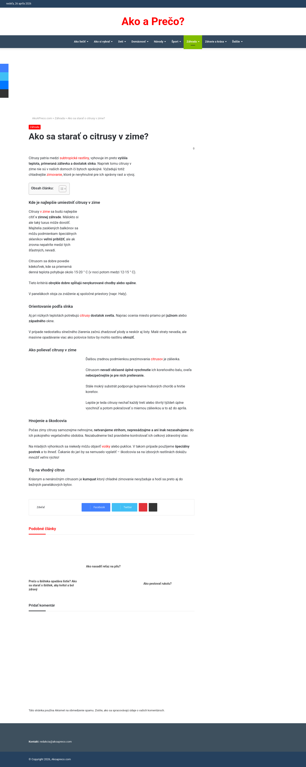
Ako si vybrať (102, 41)
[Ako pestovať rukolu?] (168, 559)
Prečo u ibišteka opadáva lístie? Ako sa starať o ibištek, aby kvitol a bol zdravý (53, 585)
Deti (120, 41)
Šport (174, 41)
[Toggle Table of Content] (60, 188)
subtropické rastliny (74, 158)
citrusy (85, 315)
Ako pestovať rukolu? (157, 583)
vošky (106, 446)
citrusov (157, 359)
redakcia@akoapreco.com (56, 741)
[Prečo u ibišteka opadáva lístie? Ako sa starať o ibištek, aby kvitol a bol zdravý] (54, 558)
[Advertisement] (153, 84)
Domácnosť (139, 41)
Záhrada (192, 41)
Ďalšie (236, 41)
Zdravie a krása (214, 41)
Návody (158, 41)
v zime (45, 212)
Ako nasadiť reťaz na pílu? (103, 566)
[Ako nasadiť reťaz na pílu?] (111, 550)
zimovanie (54, 175)
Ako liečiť (80, 41)
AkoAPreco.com (40, 118)
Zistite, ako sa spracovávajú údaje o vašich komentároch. (130, 710)
